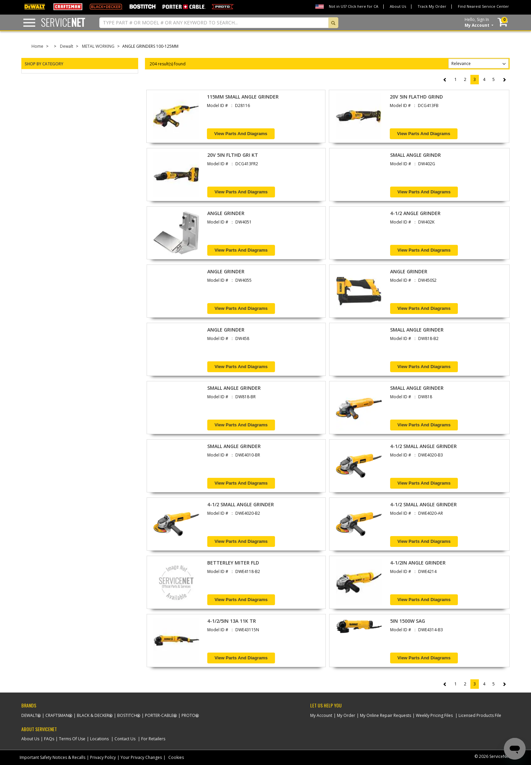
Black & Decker (93, 715)
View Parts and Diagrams (241, 133)
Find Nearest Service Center (483, 6)
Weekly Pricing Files (434, 715)
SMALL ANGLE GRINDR (415, 155)
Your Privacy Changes (141, 757)
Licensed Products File (480, 715)
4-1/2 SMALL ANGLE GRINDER (423, 446)
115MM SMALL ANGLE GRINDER (243, 96)
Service (63, 22)
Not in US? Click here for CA (353, 6)
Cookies (176, 757)
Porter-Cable (159, 715)
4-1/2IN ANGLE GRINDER (418, 562)
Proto (188, 715)
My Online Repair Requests (385, 715)
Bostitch (127, 715)
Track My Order (432, 6)
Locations (99, 739)
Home (37, 46)
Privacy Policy (103, 757)
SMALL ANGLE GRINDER (417, 329)
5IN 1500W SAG (407, 621)
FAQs (49, 739)
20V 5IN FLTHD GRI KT (232, 155)
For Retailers (153, 739)
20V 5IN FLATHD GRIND (416, 96)
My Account (321, 715)
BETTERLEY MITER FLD (233, 562)
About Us (398, 6)
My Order (346, 715)
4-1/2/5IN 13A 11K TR (231, 621)
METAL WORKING (98, 46)
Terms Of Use (72, 739)
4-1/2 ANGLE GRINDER (415, 213)
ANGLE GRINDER (226, 213)
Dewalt (66, 46)
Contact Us (124, 739)
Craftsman (57, 715)
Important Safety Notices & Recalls (52, 757)
